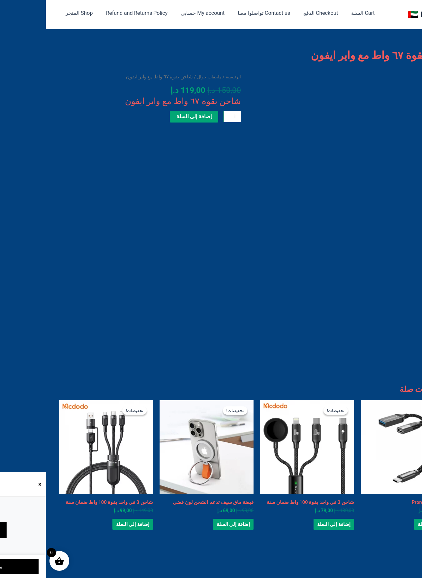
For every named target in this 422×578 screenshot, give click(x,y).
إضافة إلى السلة (146, 116)
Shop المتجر (31, 13)
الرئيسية (186, 77)
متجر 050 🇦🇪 (385, 14)
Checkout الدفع (263, 13)
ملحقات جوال (159, 77)
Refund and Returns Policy (87, 13)
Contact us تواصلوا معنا (209, 13)
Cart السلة (302, 13)
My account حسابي (150, 13)
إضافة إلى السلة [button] (381, 528)
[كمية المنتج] (185, 117)
